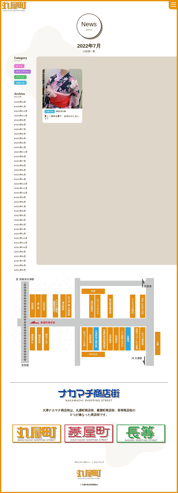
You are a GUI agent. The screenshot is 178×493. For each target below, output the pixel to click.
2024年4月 (20, 138)
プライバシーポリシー (82, 462)
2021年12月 (21, 238)
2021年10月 (21, 247)
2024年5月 (20, 134)
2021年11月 (21, 243)
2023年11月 (21, 152)
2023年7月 (20, 161)
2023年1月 (20, 179)
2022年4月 (20, 220)
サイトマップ (99, 462)
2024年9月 (20, 120)
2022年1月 (20, 234)
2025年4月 (20, 102)
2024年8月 (20, 125)
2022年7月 (20, 206)
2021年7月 (20, 261)
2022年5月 (20, 215)
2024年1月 (20, 147)
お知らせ (20, 83)
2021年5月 (20, 270)
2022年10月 (21, 193)
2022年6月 (20, 211)
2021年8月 (20, 256)
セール (19, 66)
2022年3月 (20, 225)
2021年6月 (20, 265)
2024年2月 (20, 143)
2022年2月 (20, 229)
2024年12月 (21, 111)
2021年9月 (20, 252)
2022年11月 (21, 188)
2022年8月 (20, 202)
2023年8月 (20, 156)
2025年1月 (20, 106)
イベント (20, 77)
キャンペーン (22, 72)
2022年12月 (21, 184)
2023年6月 (20, 165)
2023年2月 (20, 175)
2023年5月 (20, 170)
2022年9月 (20, 197)
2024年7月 (20, 129)
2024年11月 (21, 116)
